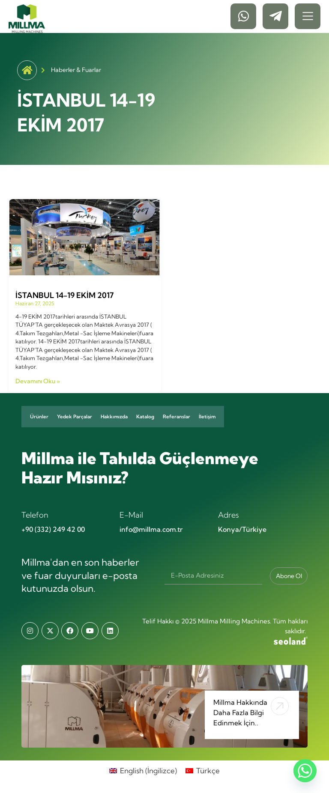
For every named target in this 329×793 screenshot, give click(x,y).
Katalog (145, 417)
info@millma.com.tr (151, 529)
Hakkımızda (114, 417)
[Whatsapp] (305, 770)
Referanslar (176, 417)
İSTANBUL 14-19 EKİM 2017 (64, 295)
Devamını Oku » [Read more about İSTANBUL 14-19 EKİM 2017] (37, 381)
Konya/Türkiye (242, 529)
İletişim (207, 417)
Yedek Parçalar (74, 417)
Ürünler (39, 417)
